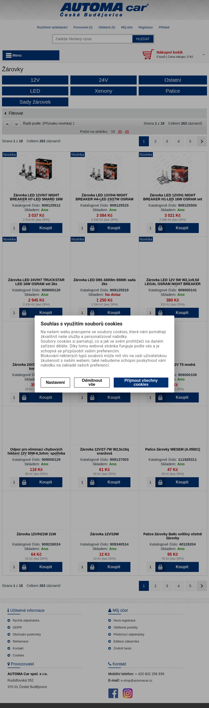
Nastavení (55, 382)
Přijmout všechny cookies (141, 382)
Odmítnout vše (92, 382)
